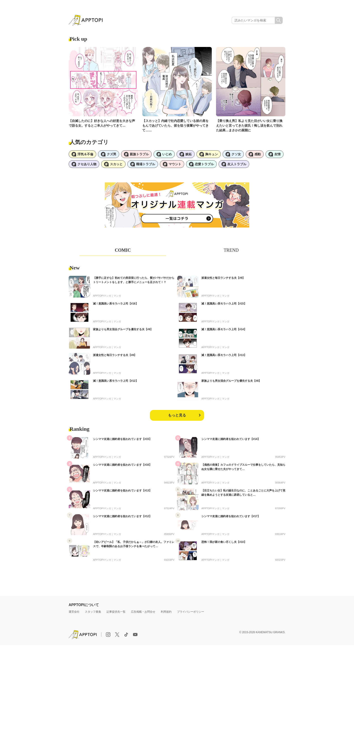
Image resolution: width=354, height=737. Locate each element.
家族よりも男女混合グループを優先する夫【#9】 (123, 329)
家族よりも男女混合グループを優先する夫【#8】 (231, 380)
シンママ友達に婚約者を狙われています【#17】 (230, 516)
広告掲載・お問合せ (143, 611)
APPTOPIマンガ (102, 295)
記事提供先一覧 (116, 611)
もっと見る (177, 415)
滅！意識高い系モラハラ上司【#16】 (115, 303)
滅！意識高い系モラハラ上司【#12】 (115, 380)
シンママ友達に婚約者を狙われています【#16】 (122, 464)
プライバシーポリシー (190, 611)
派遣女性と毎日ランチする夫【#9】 (223, 277)
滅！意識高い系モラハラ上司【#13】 (224, 355)
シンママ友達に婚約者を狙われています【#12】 (122, 516)
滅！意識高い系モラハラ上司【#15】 (224, 303)
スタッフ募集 (93, 611)
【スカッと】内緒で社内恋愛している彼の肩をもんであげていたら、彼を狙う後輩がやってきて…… (175, 125)
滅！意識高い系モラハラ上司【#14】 (224, 329)
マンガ (117, 295)
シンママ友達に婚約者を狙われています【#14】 (230, 439)
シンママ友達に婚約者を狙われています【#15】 (122, 439)
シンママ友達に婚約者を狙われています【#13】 (122, 490)
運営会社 (74, 611)
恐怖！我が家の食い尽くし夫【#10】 (224, 542)
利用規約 (166, 611)
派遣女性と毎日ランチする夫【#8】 (115, 355)
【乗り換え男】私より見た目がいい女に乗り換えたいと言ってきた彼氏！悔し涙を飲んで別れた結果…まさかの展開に (249, 125)
